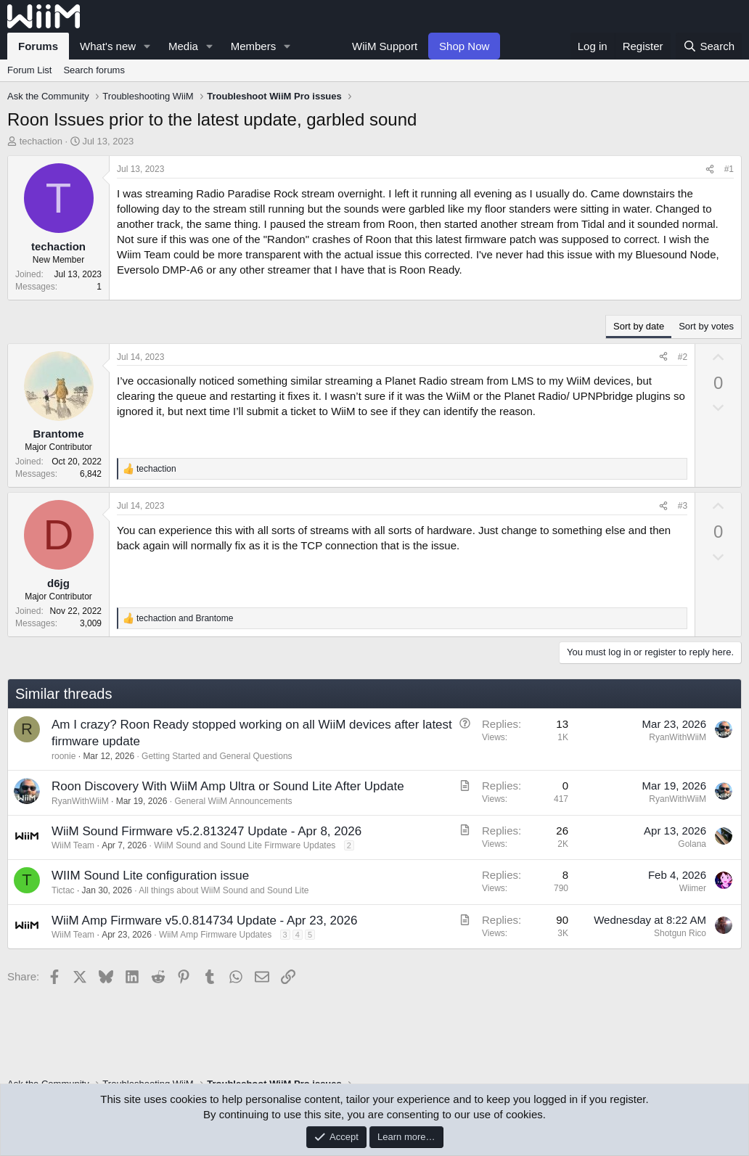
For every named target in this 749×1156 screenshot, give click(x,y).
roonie (63, 756)
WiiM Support (384, 46)
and (184, 618)
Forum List (29, 70)
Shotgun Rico (680, 933)
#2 (682, 357)
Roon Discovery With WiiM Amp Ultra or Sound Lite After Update (228, 786)
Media (183, 46)
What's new (108, 46)
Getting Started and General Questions (217, 756)
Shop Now (464, 46)
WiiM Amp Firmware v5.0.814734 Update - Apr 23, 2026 (204, 920)
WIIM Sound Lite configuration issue (150, 875)
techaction (41, 141)
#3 (682, 506)
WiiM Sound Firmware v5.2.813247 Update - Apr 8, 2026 (206, 831)
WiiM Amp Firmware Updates (215, 935)
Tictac (63, 890)
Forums (38, 46)
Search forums (94, 70)
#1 (729, 169)
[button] (147, 46)
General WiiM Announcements (233, 801)
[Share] (709, 169)
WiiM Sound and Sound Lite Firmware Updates (244, 845)
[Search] (709, 46)
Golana (692, 844)
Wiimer (692, 888)
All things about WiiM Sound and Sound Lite (223, 890)
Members (254, 46)
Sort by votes (706, 326)
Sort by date (638, 326)
